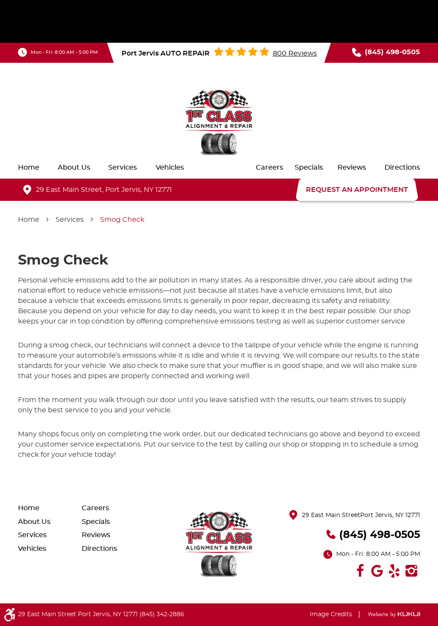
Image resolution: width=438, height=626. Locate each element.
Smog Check (122, 219)
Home (28, 167)
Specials (309, 167)
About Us (74, 167)
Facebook (360, 570)
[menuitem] (28, 167)
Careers (269, 167)
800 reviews (295, 53)
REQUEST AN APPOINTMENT (357, 189)
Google (377, 570)
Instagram (411, 570)
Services (122, 167)
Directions (402, 167)
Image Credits (331, 614)
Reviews (351, 167)
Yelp (394, 570)
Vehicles (170, 167)
